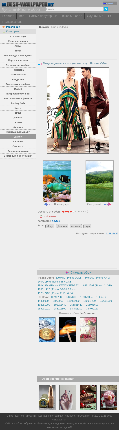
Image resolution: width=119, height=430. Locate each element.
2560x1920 (44, 308)
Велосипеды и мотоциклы (18, 55)
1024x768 (56, 297)
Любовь (18, 122)
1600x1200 (89, 301)
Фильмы (18, 127)
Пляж (18, 50)
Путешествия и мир (18, 151)
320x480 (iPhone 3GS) (68, 277)
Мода (50, 226)
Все (21, 16)
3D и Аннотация (17, 36)
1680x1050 (73, 301)
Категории (10, 31)
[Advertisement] (78, 52)
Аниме (18, 46)
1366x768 (101, 297)
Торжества (18, 70)
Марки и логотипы (18, 60)
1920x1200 (44, 304)
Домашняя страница (51, 415)
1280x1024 (86, 297)
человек (75, 226)
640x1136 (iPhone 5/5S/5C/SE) (55, 281)
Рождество (18, 79)
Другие (18, 136)
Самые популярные (43, 16)
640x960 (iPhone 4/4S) (97, 277)
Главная (8, 16)
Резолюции (11, 27)
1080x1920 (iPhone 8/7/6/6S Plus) (56, 289)
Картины (18, 141)
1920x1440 (60, 304)
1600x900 (58, 301)
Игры (18, 113)
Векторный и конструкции (18, 156)
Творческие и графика (18, 84)
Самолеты (18, 146)
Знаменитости (18, 74)
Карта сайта (72, 415)
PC (110, 16)
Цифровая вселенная (18, 93)
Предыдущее (57, 182)
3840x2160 (92, 308)
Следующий (100, 182)
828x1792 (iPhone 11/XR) (97, 285)
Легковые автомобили (18, 65)
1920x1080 (105, 301)
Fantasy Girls (18, 103)
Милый (18, 89)
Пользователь (12, 21)
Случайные (95, 16)
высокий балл (72, 16)
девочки (18, 117)
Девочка (62, 226)
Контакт (19, 415)
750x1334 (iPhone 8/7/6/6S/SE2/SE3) (58, 285)
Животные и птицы (18, 41)
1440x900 (43, 301)
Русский (108, 3)
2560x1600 (92, 304)
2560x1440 (76, 304)
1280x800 (71, 297)
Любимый (31, 415)
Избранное (50, 216)
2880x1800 (60, 308)
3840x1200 (76, 308)
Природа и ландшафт (18, 132)
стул (87, 226)
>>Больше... (88, 313)
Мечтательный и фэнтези (18, 98)
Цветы (18, 108)
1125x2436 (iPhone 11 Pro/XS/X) (56, 293)
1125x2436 (112, 233)
